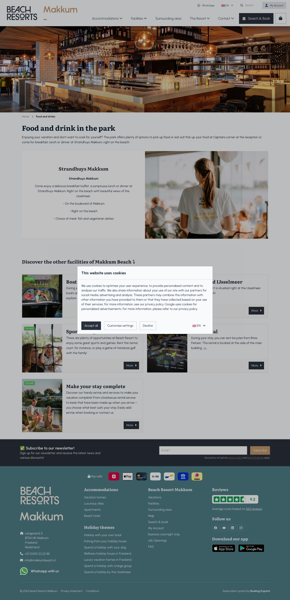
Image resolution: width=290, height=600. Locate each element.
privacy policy (154, 304)
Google (170, 304)
